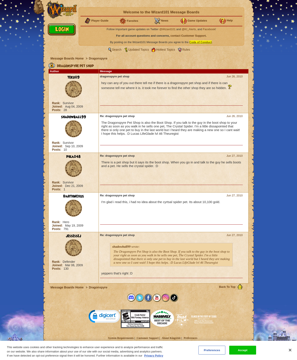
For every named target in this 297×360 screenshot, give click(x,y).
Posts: (57, 110)
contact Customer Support (188, 35)
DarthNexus (73, 196)
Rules (186, 49)
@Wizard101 (167, 29)
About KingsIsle (171, 338)
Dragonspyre (98, 58)
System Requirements (121, 338)
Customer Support (148, 338)
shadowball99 (73, 117)
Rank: (56, 103)
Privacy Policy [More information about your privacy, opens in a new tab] (153, 358)
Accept (242, 352)
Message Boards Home (68, 58)
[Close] (290, 352)
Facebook (209, 29)
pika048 (73, 156)
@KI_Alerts (189, 29)
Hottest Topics (165, 49)
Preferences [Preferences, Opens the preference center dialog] (212, 352)
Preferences (190, 338)
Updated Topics (138, 49)
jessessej (73, 236)
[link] (104, 317)
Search (116, 49)
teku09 (73, 77)
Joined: (58, 106)
